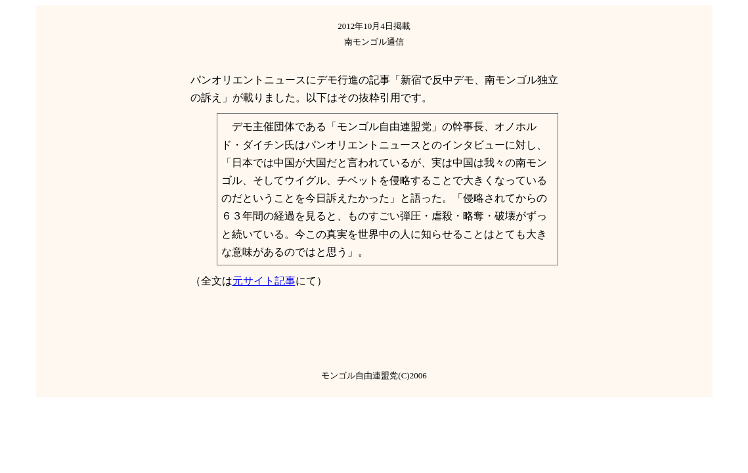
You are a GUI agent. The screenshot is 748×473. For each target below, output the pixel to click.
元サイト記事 (264, 280)
